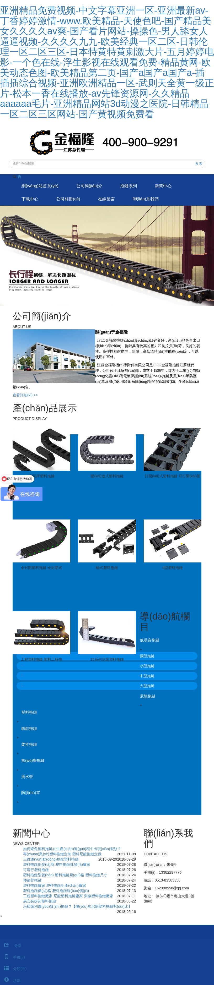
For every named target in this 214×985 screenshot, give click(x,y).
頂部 (10, 980)
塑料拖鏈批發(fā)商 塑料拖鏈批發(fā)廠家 (56, 864)
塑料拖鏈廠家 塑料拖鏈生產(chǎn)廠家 (54, 885)
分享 (11, 946)
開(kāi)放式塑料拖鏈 (106, 476)
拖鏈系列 (128, 186)
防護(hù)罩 (30, 792)
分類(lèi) (13, 969)
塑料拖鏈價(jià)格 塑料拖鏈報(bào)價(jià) (56, 891)
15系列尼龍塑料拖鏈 (107, 659)
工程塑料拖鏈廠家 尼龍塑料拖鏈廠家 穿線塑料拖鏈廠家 (68, 896)
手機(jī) (12, 957)
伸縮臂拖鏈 (32, 880)
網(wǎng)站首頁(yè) (40, 186)
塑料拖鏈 (29, 712)
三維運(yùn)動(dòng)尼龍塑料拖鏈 (51, 859)
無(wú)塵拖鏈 (33, 760)
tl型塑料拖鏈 (173, 568)
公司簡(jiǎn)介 (89, 186)
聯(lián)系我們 (146, 199)
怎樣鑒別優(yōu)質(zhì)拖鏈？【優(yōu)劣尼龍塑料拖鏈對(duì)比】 (77, 906)
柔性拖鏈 (29, 744)
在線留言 (106, 199)
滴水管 (27, 776)
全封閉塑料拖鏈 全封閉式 (41, 568)
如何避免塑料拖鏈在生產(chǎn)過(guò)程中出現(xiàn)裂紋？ (72, 849)
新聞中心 (163, 186)
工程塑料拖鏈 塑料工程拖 (41, 659)
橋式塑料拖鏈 (107, 568)
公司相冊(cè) (68, 199)
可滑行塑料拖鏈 (36, 870)
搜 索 (198, 164)
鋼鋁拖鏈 (29, 728)
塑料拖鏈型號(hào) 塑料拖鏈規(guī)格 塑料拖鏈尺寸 (65, 875)
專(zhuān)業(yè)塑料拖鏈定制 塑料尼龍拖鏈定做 (62, 854)
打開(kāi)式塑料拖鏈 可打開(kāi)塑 (172, 476)
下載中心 (30, 199)
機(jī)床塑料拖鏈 (41, 476)
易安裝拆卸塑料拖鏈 (39, 901)
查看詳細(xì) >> (25, 395)
